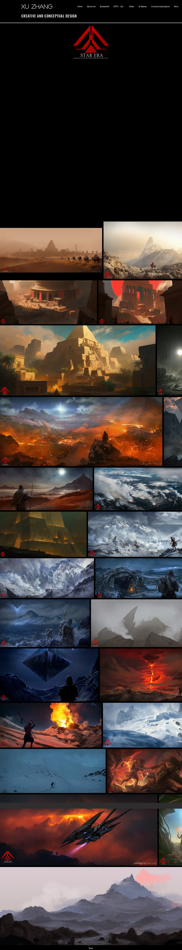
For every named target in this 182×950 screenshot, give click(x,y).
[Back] (90, 948)
